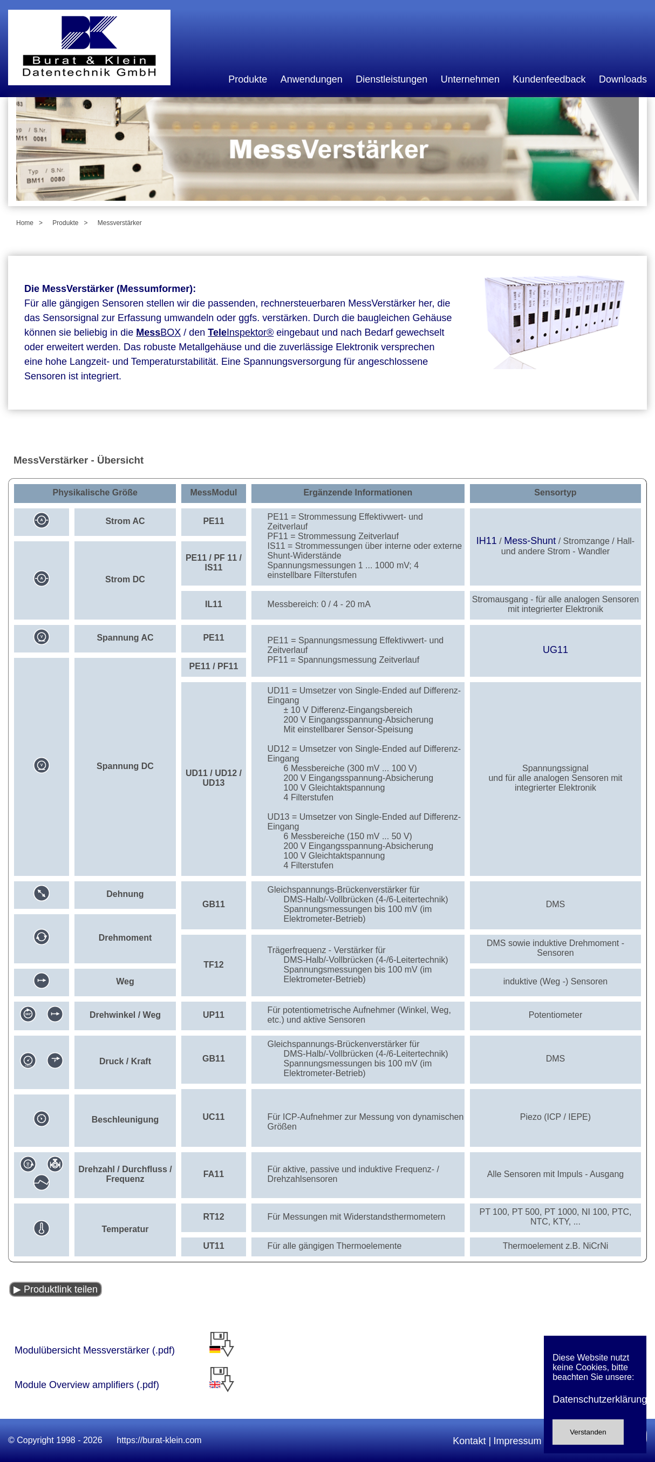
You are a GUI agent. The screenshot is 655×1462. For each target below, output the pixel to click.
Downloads (623, 79)
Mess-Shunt (530, 540)
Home (24, 223)
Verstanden (588, 1432)
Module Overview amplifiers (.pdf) (111, 1384)
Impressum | (520, 1441)
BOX (158, 332)
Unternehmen (470, 79)
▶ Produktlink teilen (55, 1289)
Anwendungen (312, 79)
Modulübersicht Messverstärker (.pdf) (95, 1350)
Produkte (247, 79)
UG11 (555, 649)
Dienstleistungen (391, 79)
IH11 (486, 540)
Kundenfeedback (549, 79)
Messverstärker (120, 223)
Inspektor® (241, 332)
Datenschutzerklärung (595, 1399)
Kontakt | (472, 1441)
